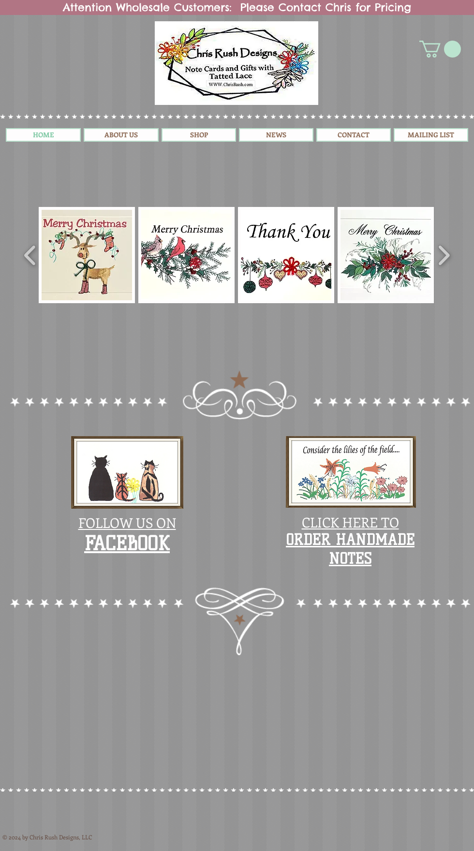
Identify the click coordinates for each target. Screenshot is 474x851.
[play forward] (444, 255)
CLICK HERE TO (350, 522)
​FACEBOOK (127, 543)
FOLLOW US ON (127, 522)
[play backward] (30, 255)
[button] (440, 49)
